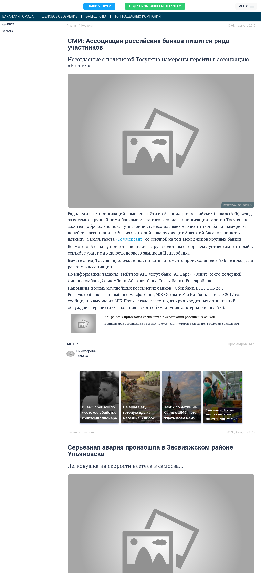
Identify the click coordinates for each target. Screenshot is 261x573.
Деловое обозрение (59, 16)
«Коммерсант (129, 239)
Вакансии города (18, 16)
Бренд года (96, 16)
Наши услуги (99, 6)
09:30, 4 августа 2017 (241, 432)
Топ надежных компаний (138, 16)
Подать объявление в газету (155, 6)
